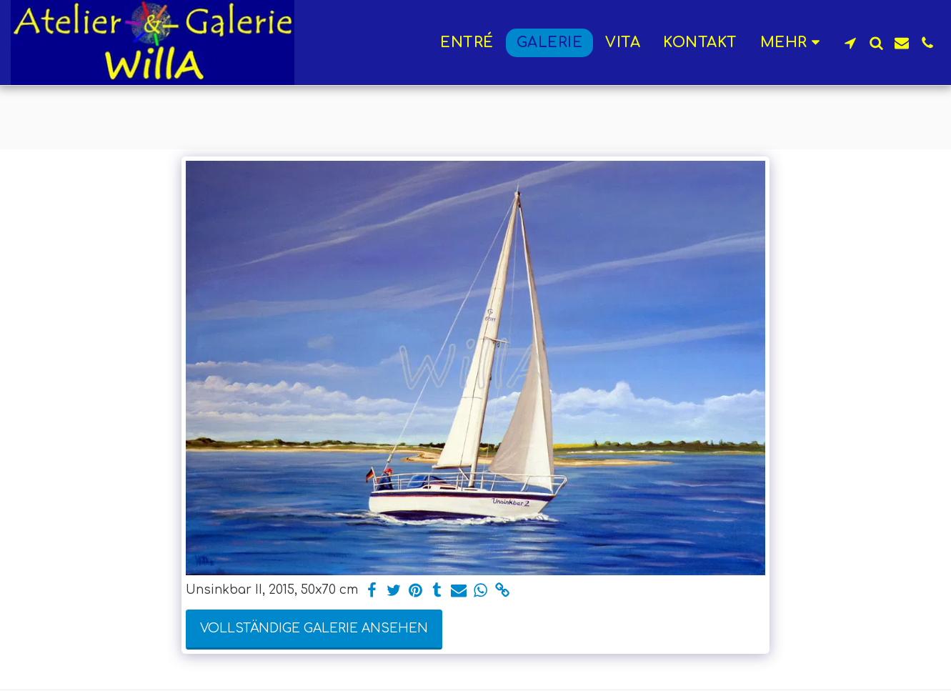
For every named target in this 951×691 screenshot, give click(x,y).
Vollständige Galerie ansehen (314, 628)
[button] (850, 43)
